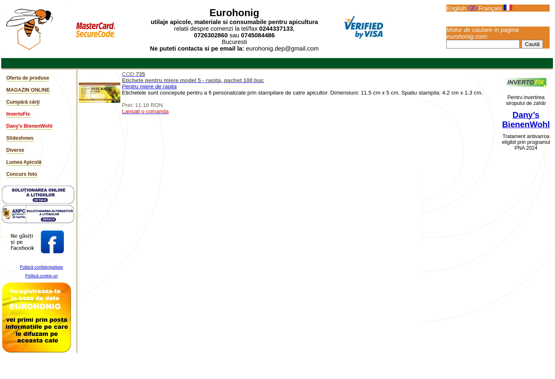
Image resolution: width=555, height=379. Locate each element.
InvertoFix (18, 114)
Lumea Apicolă (23, 162)
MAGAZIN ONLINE (28, 90)
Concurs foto (21, 174)
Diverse (15, 150)
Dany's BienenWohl (29, 126)
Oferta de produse (27, 78)
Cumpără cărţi (23, 102)
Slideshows (20, 138)
